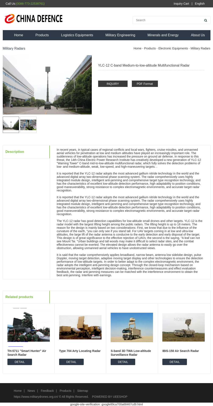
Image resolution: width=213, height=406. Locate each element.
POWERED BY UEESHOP (109, 396)
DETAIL (20, 362)
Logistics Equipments (77, 35)
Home (18, 35)
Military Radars (200, 48)
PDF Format (145, 83)
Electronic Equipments (173, 48)
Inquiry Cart (181, 3)
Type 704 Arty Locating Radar (80, 351)
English (200, 3)
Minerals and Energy (163, 35)
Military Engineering (120, 35)
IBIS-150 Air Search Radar (180, 351)
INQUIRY (113, 83)
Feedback (47, 390)
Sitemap (82, 390)
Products (42, 35)
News (31, 390)
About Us (198, 35)
